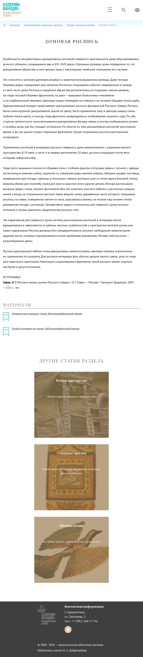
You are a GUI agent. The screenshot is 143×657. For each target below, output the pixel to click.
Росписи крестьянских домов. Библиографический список (47, 313)
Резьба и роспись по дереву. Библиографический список (46, 328)
